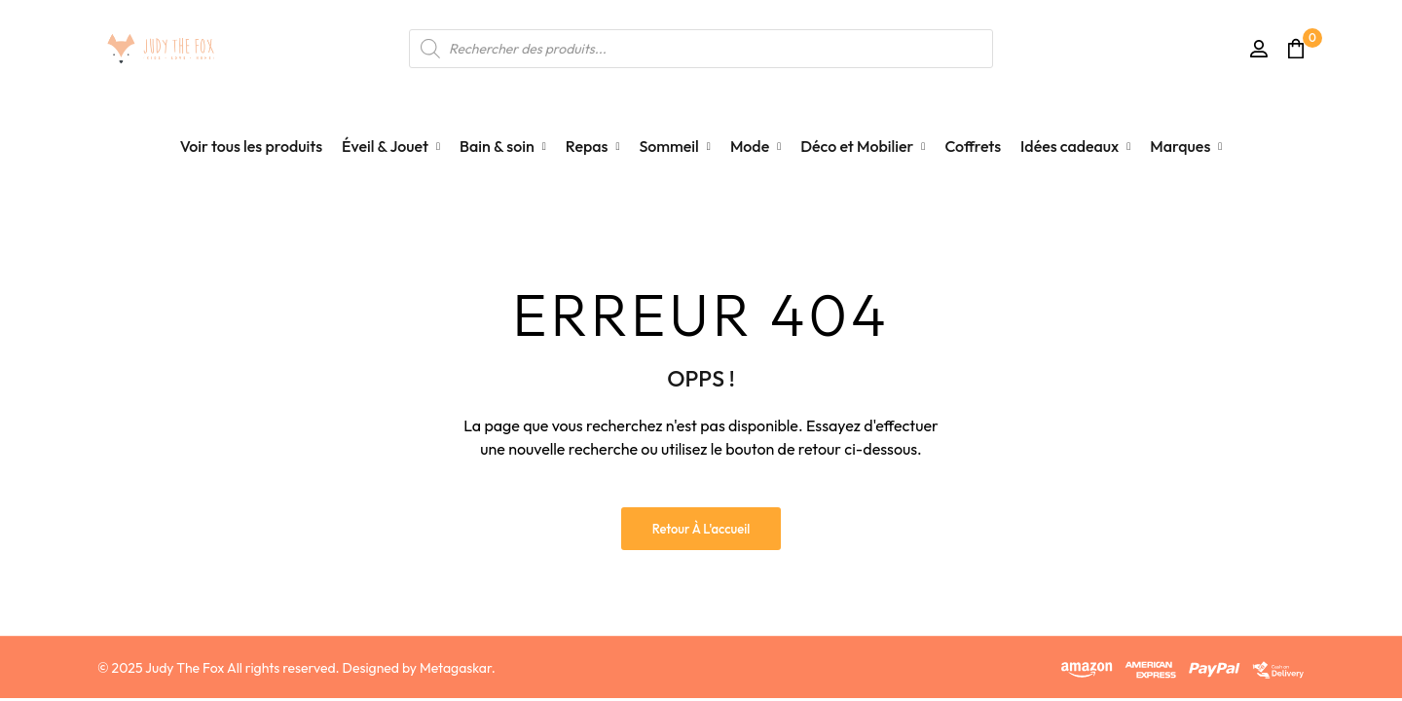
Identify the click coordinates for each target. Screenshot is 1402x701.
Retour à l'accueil (701, 528)
